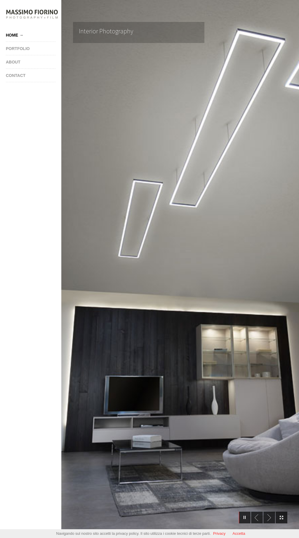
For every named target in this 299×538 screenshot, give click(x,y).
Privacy (219, 533)
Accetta (238, 533)
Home (12, 35)
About (13, 62)
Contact (15, 75)
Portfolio (18, 48)
